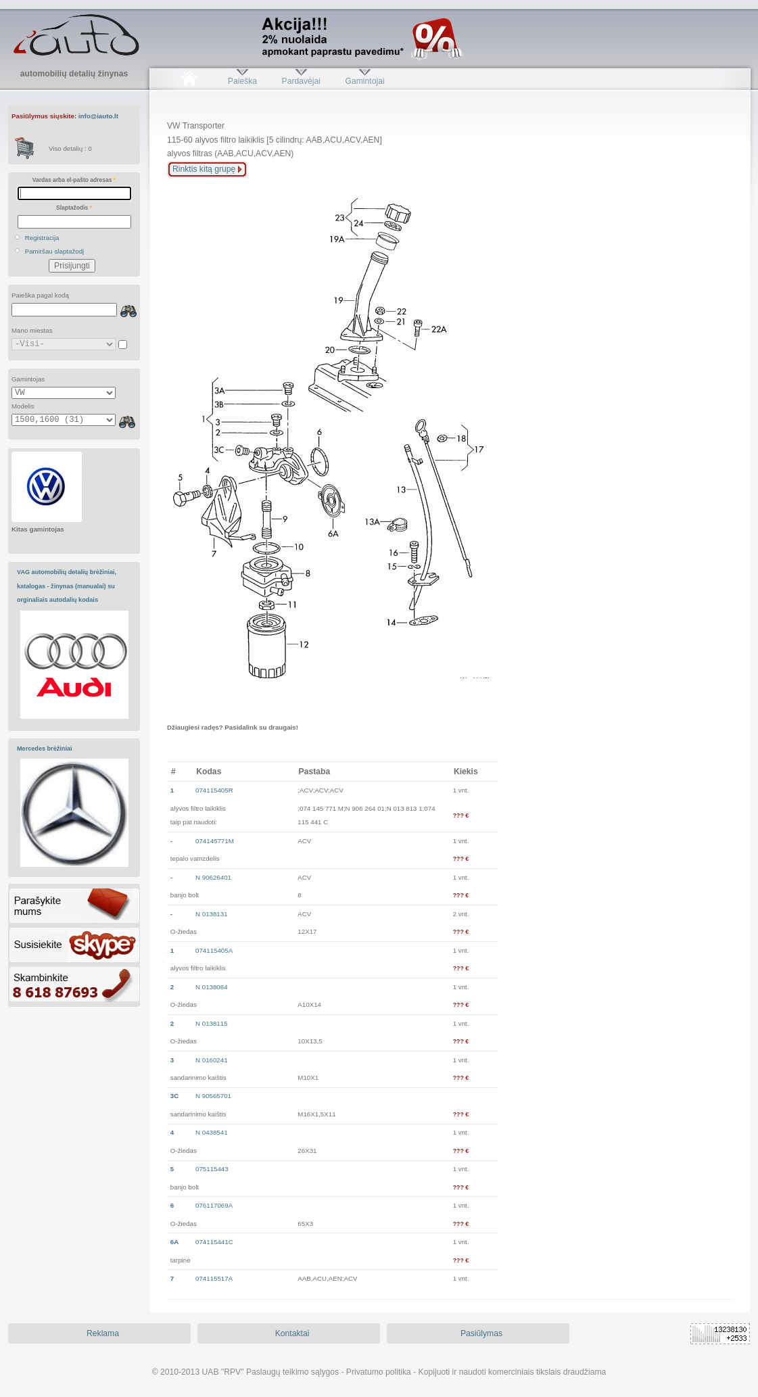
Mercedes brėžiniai (44, 748)
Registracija (42, 237)
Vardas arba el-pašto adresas (74, 179)
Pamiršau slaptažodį (55, 251)
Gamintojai (364, 81)
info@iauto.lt (98, 116)
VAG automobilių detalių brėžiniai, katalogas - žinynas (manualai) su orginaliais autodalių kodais (66, 586)
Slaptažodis (74, 207)
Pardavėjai (301, 81)
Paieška (242, 81)
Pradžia (189, 81)
